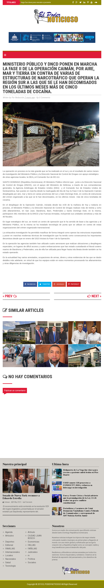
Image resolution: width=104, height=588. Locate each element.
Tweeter (45, 284)
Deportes (9, 541)
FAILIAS (31, 545)
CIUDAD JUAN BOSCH (34, 536)
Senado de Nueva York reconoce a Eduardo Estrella (21, 497)
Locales (9, 555)
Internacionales (12, 552)
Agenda (8, 532)
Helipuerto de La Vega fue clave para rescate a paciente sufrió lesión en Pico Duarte (39, 2)
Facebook (30, 284)
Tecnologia (10, 566)
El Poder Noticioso (51, 584)
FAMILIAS (10, 548)
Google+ (59, 284)
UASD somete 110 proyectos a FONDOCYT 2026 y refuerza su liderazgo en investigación (77, 485)
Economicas (33, 541)
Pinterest (73, 284)
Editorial (9, 545)
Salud (8, 562)
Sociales (32, 562)
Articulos (9, 535)
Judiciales (33, 552)
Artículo (31, 532)
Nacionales (10, 559)
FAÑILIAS (32, 548)
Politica (31, 559)
